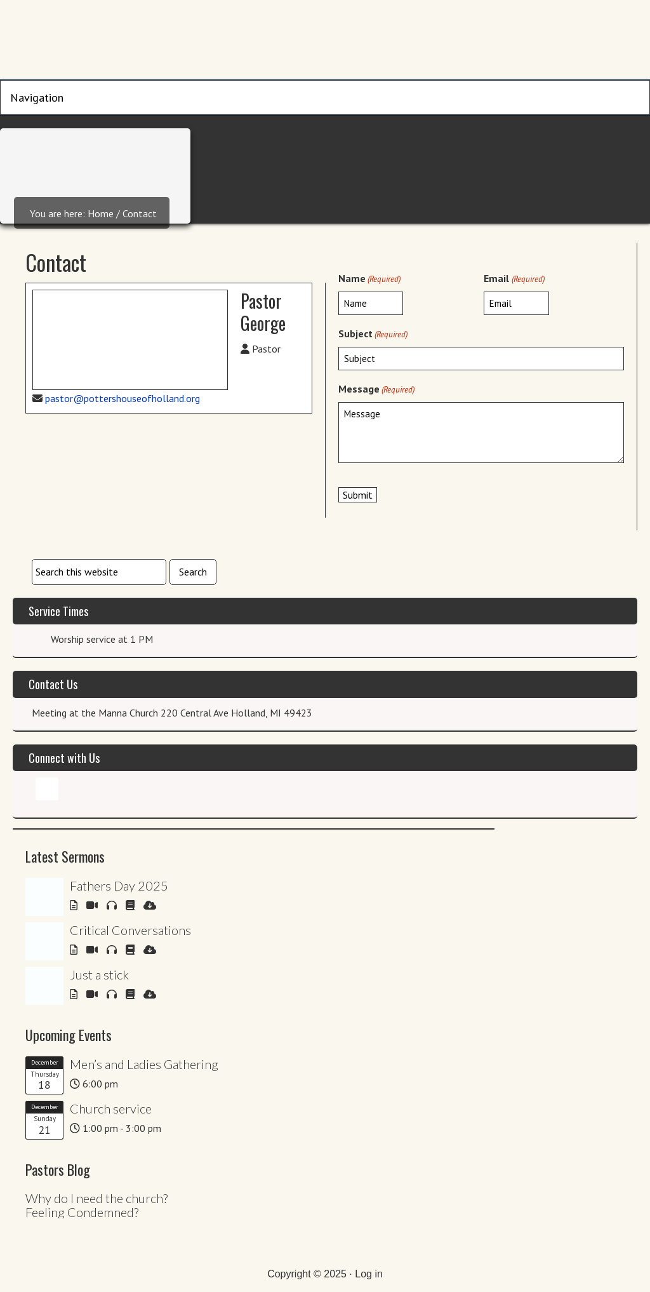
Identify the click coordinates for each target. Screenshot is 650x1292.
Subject (373, 334)
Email (514, 279)
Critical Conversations (130, 930)
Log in (369, 1273)
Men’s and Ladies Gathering (144, 1064)
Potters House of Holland (325, 41)
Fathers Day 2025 (119, 885)
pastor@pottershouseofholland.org (122, 398)
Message (376, 389)
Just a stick (99, 974)
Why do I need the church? (96, 1198)
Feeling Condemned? (81, 1212)
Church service (111, 1108)
